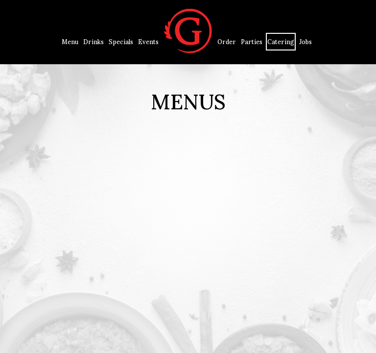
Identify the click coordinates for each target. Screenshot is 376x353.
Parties (251, 42)
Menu (70, 42)
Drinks (93, 42)
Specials (121, 42)
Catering (280, 42)
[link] (188, 31)
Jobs (305, 42)
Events (148, 42)
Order (226, 42)
